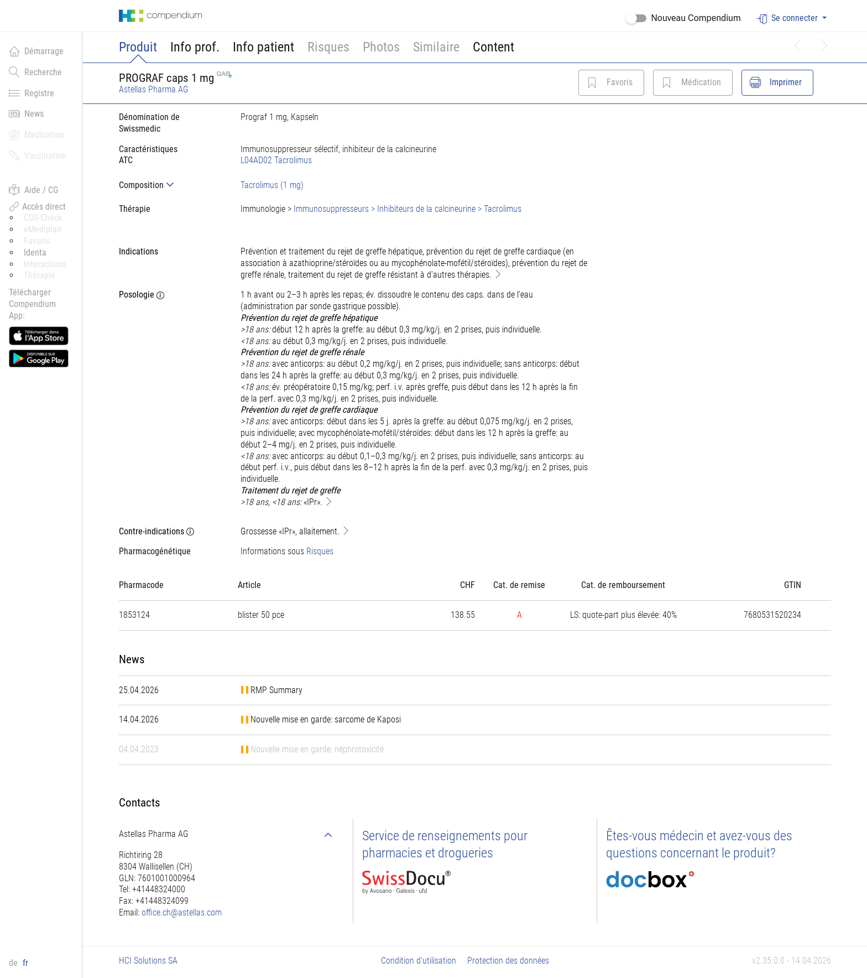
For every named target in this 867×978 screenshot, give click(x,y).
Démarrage (36, 50)
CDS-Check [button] (43, 217)
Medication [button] (36, 134)
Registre (31, 92)
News (26, 113)
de (14, 963)
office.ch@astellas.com (182, 912)
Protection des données (508, 960)
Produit (138, 47)
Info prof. (195, 47)
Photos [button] (381, 47)
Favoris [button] (37, 241)
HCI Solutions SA (148, 960)
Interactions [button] (45, 264)
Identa (35, 252)
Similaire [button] (436, 47)
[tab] (171, 185)
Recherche (35, 71)
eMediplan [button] (42, 229)
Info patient (263, 47)
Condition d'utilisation (418, 960)
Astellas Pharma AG (154, 89)
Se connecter (788, 18)
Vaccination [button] (37, 155)
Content (493, 47)
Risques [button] (328, 47)
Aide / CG (33, 189)
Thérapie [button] (39, 275)
